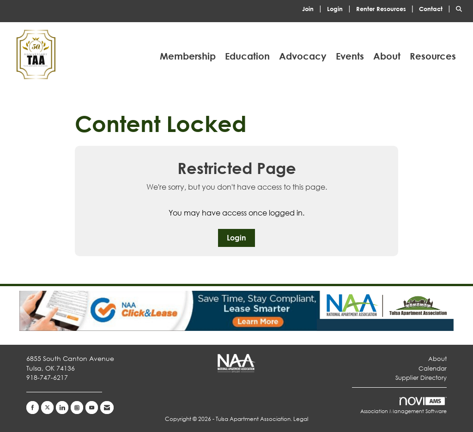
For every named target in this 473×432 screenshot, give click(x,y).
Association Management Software (403, 406)
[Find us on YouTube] (91, 407)
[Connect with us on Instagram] (77, 407)
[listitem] (313, 8)
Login (236, 237)
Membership (188, 56)
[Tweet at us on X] (47, 407)
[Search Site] (461, 8)
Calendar (432, 368)
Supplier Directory (421, 378)
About (386, 56)
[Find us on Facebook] (32, 407)
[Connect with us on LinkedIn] (62, 407)
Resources (433, 56)
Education (247, 56)
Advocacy (303, 56)
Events (350, 56)
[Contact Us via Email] (107, 407)
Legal (300, 419)
